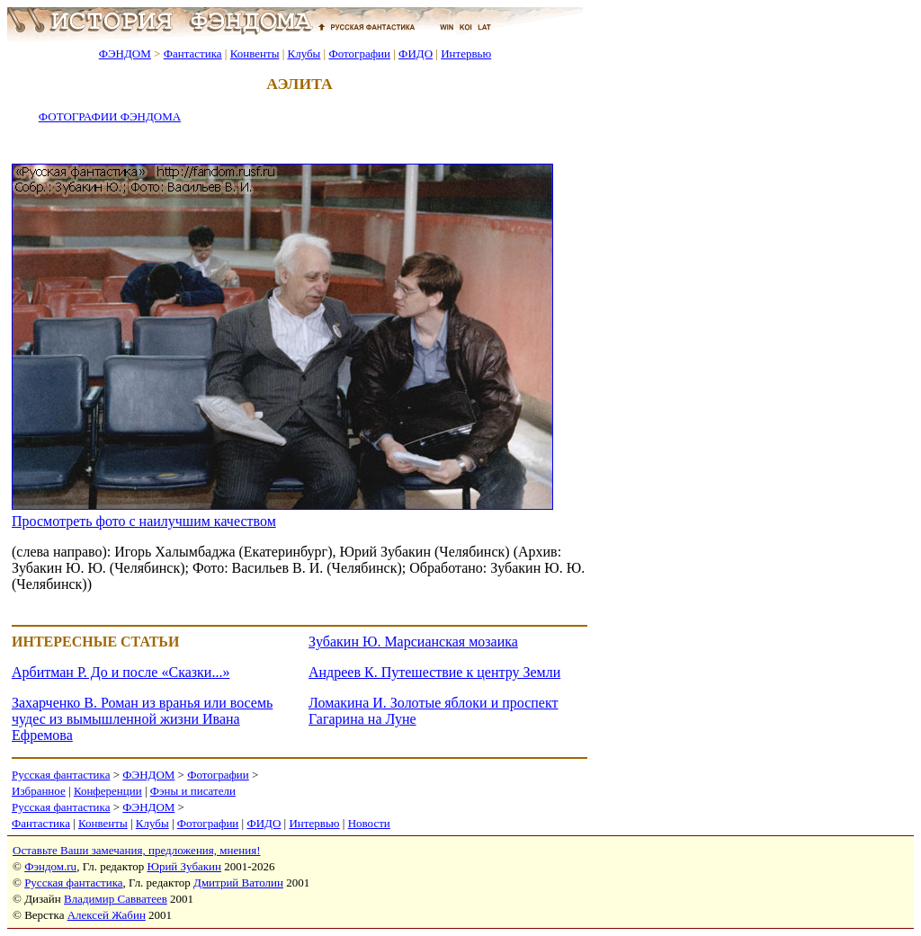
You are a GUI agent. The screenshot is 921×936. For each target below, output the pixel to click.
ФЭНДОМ (125, 53)
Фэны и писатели (193, 791)
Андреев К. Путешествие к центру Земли (434, 672)
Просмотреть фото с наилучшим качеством (144, 521)
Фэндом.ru (50, 866)
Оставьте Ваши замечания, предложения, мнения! (136, 850)
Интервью (466, 53)
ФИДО (415, 53)
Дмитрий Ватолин (238, 882)
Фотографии (359, 53)
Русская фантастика (61, 774)
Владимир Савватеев (115, 898)
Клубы (303, 53)
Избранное (39, 791)
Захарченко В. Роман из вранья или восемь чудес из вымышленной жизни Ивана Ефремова (142, 719)
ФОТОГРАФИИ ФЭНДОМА (110, 116)
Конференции (108, 791)
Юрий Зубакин (184, 866)
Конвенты (255, 53)
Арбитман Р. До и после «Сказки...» (120, 672)
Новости (369, 823)
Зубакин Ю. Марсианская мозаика (413, 641)
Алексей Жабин (106, 915)
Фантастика (193, 53)
